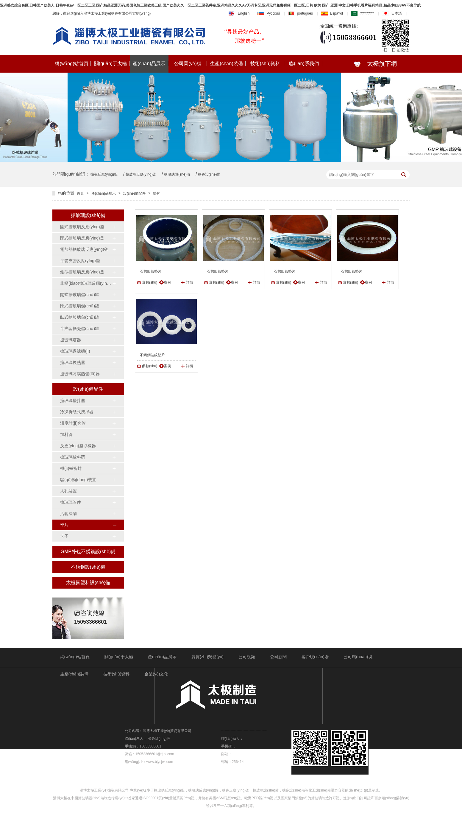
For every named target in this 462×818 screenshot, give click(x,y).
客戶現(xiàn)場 (315, 656)
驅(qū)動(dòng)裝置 (78, 479)
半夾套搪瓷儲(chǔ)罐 (79, 328)
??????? (362, 13)
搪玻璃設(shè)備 (177, 174)
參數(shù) (149, 282)
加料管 (66, 434)
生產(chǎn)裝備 (226, 63)
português (300, 13)
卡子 (64, 536)
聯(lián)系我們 (304, 63)
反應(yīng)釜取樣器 (78, 445)
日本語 (392, 13)
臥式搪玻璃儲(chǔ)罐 (79, 317)
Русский (268, 13)
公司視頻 (246, 656)
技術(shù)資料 (265, 63)
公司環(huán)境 (358, 656)
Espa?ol (332, 13)
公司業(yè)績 (188, 63)
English (239, 13)
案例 (167, 282)
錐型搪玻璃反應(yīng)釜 (82, 272)
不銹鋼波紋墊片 (152, 355)
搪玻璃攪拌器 (72, 400)
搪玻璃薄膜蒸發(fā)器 (80, 373)
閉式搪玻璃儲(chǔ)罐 (79, 306)
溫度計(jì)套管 (73, 423)
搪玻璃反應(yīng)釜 (141, 174)
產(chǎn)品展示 (149, 63)
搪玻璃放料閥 (72, 457)
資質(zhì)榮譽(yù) (207, 656)
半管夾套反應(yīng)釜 (80, 260)
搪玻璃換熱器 (72, 362)
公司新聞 (278, 656)
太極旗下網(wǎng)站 (371, 66)
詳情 (189, 282)
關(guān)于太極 (110, 63)
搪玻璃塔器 (70, 339)
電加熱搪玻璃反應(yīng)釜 (84, 249)
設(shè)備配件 (134, 193)
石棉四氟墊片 (150, 271)
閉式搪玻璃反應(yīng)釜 (82, 238)
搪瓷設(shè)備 (209, 174)
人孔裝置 (68, 491)
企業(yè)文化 (156, 674)
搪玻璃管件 (70, 502)
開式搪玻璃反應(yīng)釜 (82, 226)
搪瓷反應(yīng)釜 (104, 174)
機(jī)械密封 (71, 468)
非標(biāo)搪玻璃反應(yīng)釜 (86, 283)
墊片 (156, 193)
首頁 (80, 193)
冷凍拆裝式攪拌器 (76, 411)
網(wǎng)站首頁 (71, 63)
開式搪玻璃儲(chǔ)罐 (79, 294)
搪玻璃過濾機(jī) (75, 351)
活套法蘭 (68, 513)
